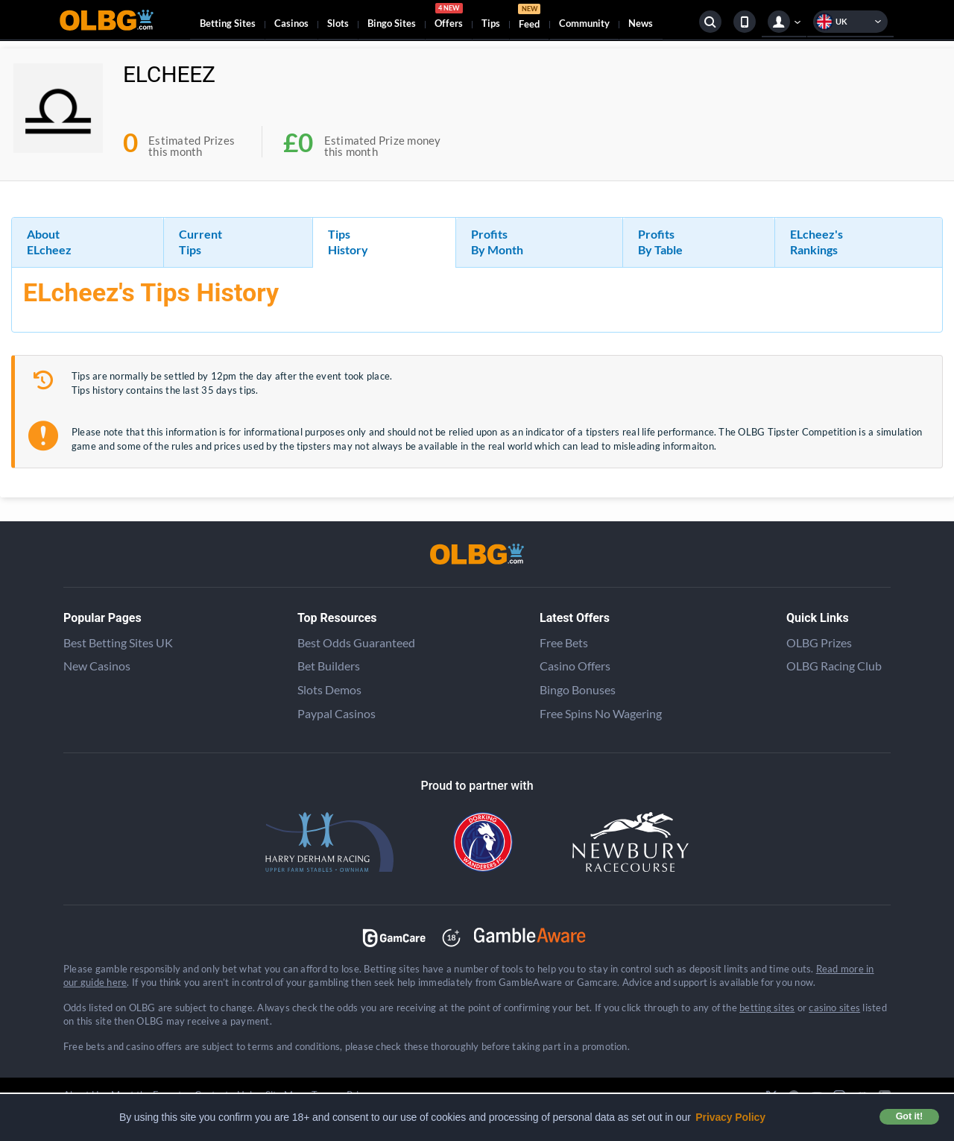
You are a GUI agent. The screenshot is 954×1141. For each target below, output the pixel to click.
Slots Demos (329, 689)
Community (584, 23)
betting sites (767, 1007)
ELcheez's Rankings (816, 242)
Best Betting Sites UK (118, 642)
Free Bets (564, 642)
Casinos (291, 23)
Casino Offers (575, 665)
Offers (449, 18)
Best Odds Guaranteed (356, 642)
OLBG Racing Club (834, 665)
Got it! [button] (909, 1116)
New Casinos (96, 665)
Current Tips (200, 242)
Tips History (348, 242)
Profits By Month (497, 242)
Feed (529, 18)
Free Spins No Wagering (601, 713)
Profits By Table (660, 242)
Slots (338, 23)
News (640, 23)
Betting (228, 23)
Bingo (391, 23)
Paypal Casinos (336, 713)
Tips (490, 23)
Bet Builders (328, 665)
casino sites (834, 1007)
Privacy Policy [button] (730, 1117)
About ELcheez (49, 242)
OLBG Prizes (819, 642)
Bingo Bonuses (578, 689)
